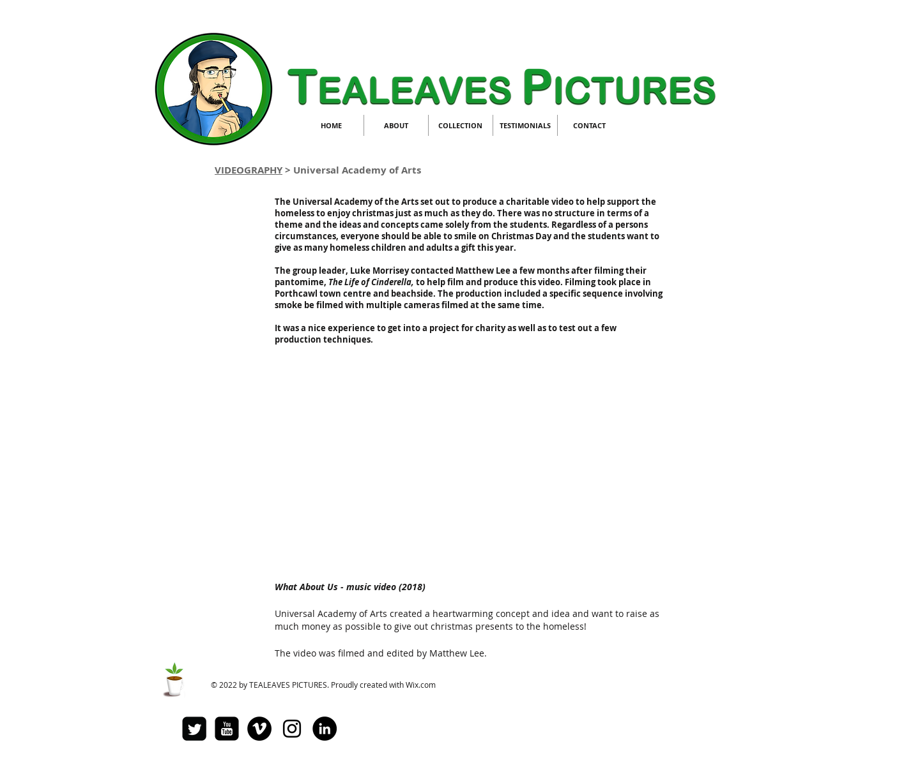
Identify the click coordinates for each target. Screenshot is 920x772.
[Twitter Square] (194, 728)
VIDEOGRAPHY (248, 170)
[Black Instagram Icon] (292, 728)
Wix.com (421, 684)
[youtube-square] (227, 728)
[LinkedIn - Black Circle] (324, 728)
